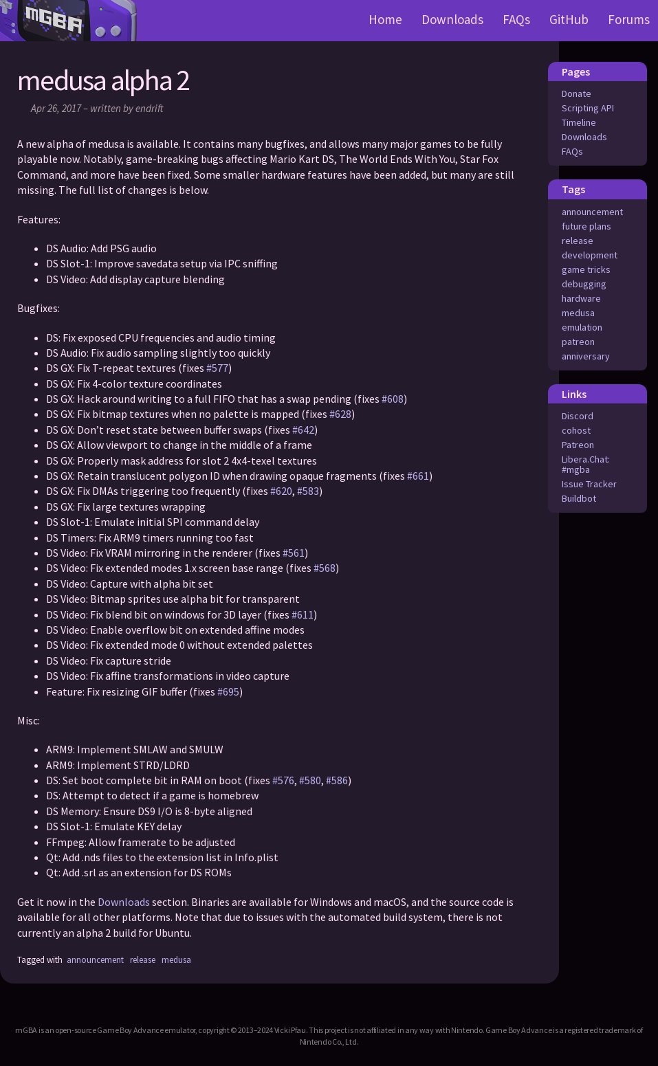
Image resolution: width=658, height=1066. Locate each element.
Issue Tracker (589, 484)
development (589, 255)
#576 (283, 780)
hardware (581, 298)
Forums (629, 19)
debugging (584, 284)
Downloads (452, 19)
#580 (310, 780)
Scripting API (588, 108)
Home (385, 19)
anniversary (586, 356)
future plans (586, 226)
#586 (337, 780)
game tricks (586, 269)
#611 (303, 614)
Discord (577, 416)
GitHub (569, 19)
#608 (393, 399)
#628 (340, 414)
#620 (281, 491)
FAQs (516, 19)
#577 (217, 368)
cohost (576, 430)
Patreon (578, 444)
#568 (325, 568)
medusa (578, 313)
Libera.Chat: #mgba (586, 464)
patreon (578, 341)
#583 (308, 491)
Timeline (579, 122)
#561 (294, 552)
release (577, 240)
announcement (592, 212)
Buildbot (579, 498)
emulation (582, 327)
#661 (418, 475)
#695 (228, 691)
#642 (303, 429)
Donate (576, 93)
